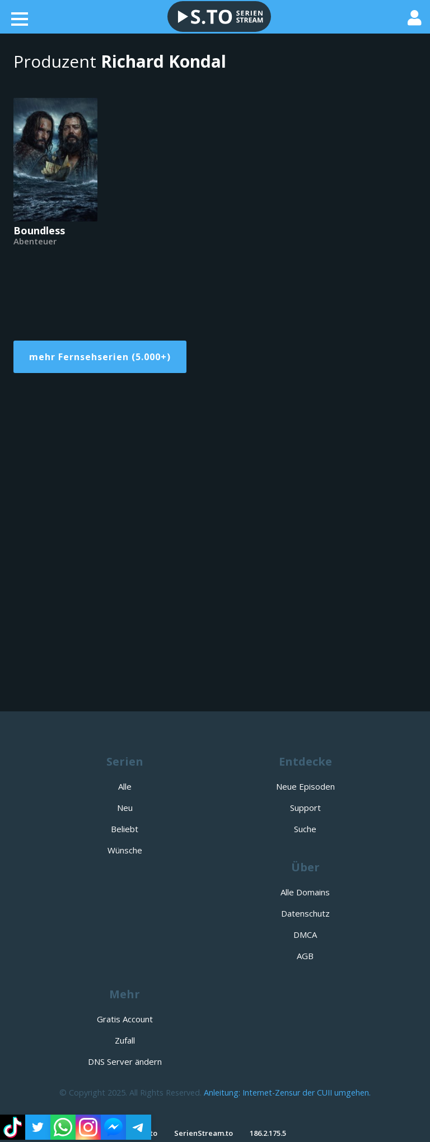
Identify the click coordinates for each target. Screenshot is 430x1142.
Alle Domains (305, 892)
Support (305, 807)
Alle (125, 786)
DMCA (305, 934)
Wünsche (125, 850)
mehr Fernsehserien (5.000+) (100, 357)
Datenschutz (305, 913)
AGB (305, 955)
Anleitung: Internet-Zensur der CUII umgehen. (287, 1092)
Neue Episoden (305, 786)
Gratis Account (125, 1019)
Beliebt (124, 828)
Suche (305, 828)
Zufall (125, 1040)
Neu (125, 807)
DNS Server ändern (125, 1061)
